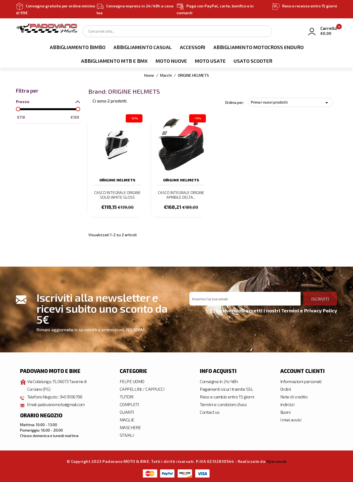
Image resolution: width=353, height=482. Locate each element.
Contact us (209, 411)
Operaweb (277, 460)
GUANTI (127, 411)
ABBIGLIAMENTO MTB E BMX (114, 61)
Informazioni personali (300, 380)
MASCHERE (130, 426)
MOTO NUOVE (171, 61)
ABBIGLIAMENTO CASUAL (142, 47)
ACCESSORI (192, 47)
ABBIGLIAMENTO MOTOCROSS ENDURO (258, 47)
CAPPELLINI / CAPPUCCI (142, 388)
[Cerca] (177, 31)
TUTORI (126, 396)
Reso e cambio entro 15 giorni (227, 396)
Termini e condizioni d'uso (223, 403)
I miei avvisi (290, 419)
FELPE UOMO (132, 380)
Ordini (285, 388)
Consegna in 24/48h (219, 380)
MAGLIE (127, 419)
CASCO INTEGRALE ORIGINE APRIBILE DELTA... (181, 194)
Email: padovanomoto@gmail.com (57, 403)
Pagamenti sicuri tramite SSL (226, 388)
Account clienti (302, 370)
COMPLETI (129, 403)
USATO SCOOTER (253, 61)
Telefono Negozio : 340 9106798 (56, 396)
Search (265, 31)
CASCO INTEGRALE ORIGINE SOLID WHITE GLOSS (117, 194)
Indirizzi (287, 403)
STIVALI (127, 434)
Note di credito (294, 396)
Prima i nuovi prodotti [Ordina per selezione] (290, 102)
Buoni (285, 411)
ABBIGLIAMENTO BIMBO (77, 47)
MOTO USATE (210, 61)
